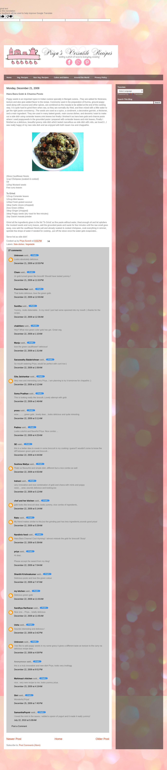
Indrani (17, 481)
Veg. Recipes (22, 77)
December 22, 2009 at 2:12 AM (28, 384)
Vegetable (30, 244)
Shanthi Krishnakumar (25, 574)
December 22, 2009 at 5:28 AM (28, 525)
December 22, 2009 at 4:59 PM (28, 653)
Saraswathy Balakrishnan (26, 360)
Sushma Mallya (21, 464)
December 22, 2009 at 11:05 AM (28, 616)
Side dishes (19, 244)
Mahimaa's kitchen (23, 678)
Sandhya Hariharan (23, 608)
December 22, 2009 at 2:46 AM (28, 401)
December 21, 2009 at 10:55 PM (29, 263)
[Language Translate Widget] (130, 91)
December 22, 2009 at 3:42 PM (28, 633)
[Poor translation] (9, 16)
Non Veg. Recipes (40, 77)
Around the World (81, 77)
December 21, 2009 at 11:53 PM (29, 280)
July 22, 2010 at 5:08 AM (25, 720)
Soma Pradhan (21, 394)
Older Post (102, 738)
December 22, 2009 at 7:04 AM (28, 565)
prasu (17, 410)
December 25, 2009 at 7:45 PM (28, 703)
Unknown (18, 255)
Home (9, 77)
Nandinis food (21, 535)
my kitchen (19, 591)
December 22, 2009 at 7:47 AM (28, 582)
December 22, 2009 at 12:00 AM (28, 297)
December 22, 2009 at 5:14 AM (28, 509)
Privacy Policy (101, 77)
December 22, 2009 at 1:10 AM (28, 334)
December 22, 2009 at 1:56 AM (28, 368)
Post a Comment (19, 726)
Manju (17, 343)
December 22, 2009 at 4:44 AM (28, 455)
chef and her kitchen (24, 501)
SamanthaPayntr (22, 712)
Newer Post (13, 738)
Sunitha (18, 306)
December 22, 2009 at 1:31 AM (28, 351)
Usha (16, 625)
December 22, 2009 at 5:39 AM (28, 542)
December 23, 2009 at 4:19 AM (28, 686)
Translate (136, 94)
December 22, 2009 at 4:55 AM (28, 472)
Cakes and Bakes (61, 77)
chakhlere (19, 326)
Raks (16, 518)
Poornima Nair (21, 289)
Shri (16, 695)
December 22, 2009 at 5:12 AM (28, 492)
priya (16, 551)
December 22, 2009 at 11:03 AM (28, 599)
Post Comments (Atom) (29, 745)
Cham (17, 272)
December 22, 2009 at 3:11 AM (28, 418)
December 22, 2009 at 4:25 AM (28, 435)
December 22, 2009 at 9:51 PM (28, 669)
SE (15, 444)
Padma (17, 427)
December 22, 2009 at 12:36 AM (28, 317)
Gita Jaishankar (21, 377)
